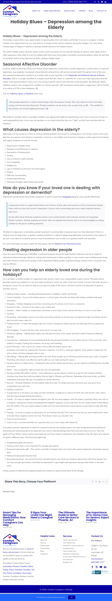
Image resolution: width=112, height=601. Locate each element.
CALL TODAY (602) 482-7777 (75, 2)
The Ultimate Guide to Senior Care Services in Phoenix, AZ (68, 516)
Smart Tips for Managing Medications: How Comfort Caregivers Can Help (14, 519)
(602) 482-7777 (97, 562)
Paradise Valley (26, 566)
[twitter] (98, 2)
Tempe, (6, 569)
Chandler (18, 569)
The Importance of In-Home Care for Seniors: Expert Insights (97, 516)
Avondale (17, 573)
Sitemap (68, 589)
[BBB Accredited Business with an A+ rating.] (100, 571)
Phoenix (16, 566)
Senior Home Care (17, 2)
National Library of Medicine (21, 93)
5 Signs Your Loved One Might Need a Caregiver (42, 515)
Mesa (11, 569)
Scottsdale (7, 566)
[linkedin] (105, 2)
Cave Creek (26, 573)
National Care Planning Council (68, 244)
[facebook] (95, 2)
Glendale (27, 569)
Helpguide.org (68, 197)
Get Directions (97, 559)
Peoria (9, 573)
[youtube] (102, 2)
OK (72, 597)
